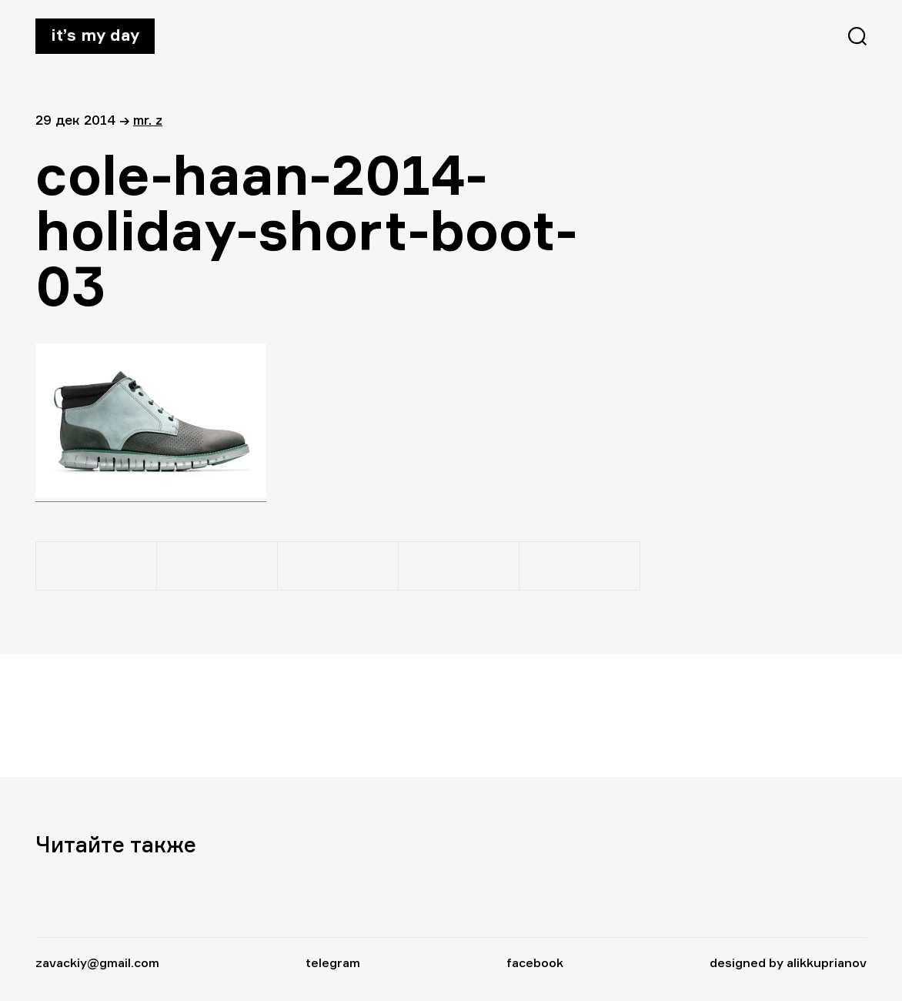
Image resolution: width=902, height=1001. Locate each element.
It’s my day (95, 35)
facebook (534, 962)
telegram (333, 962)
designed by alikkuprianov (788, 962)
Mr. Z (147, 120)
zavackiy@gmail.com (97, 962)
